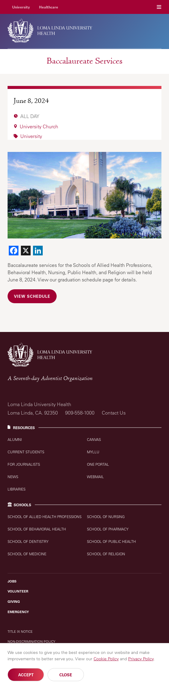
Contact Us (114, 413)
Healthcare (48, 7)
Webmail (95, 476)
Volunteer (18, 591)
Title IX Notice (20, 631)
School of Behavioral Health (37, 529)
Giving (14, 601)
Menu (159, 6)
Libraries (16, 489)
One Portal (98, 464)
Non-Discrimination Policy (31, 641)
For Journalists (24, 464)
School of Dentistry (28, 541)
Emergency (18, 612)
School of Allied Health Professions (44, 516)
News (13, 476)
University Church (39, 126)
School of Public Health (111, 541)
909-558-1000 (79, 413)
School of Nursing (106, 516)
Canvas (94, 439)
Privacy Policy (141, 659)
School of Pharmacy (107, 529)
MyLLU (93, 452)
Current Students (26, 452)
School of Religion (106, 554)
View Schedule (32, 296)
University (21, 7)
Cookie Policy (106, 659)
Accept (26, 675)
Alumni (15, 439)
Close (65, 675)
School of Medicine (27, 554)
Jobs (12, 581)
